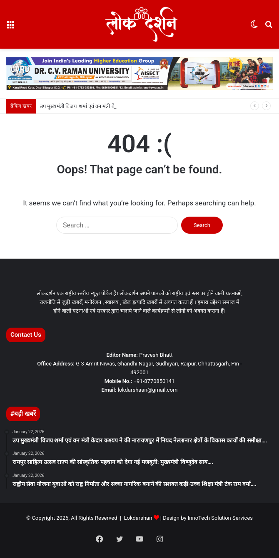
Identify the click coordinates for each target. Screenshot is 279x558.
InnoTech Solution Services (220, 518)
